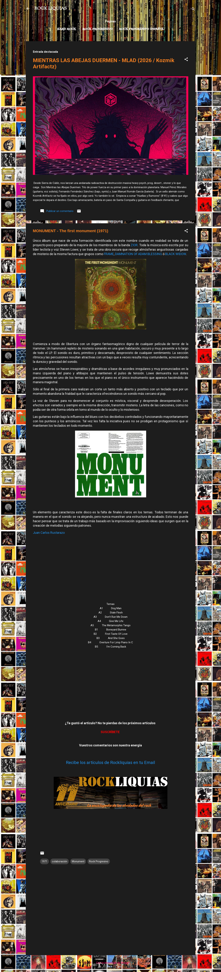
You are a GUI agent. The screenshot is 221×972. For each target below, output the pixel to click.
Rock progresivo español (141, 29)
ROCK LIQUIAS (50, 9)
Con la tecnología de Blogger (110, 962)
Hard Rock (66, 29)
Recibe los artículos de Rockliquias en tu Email (110, 762)
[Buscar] (193, 9)
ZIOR (134, 245)
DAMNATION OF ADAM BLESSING (138, 254)
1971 (44, 861)
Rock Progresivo (97, 29)
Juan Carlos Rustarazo (49, 532)
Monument (78, 861)
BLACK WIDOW (175, 254)
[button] (186, 60)
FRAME (109, 254)
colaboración (59, 861)
